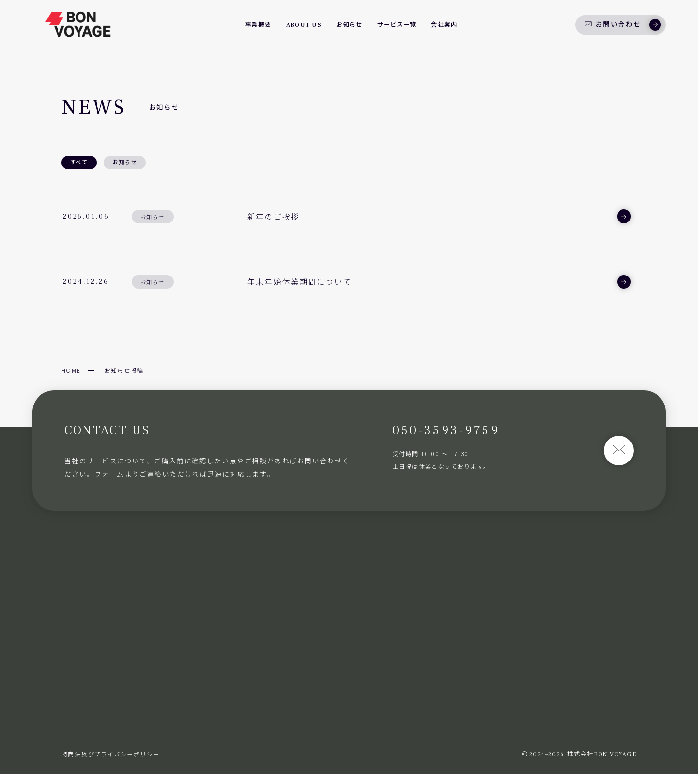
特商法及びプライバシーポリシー (110, 754)
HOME (71, 370)
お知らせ (125, 162)
